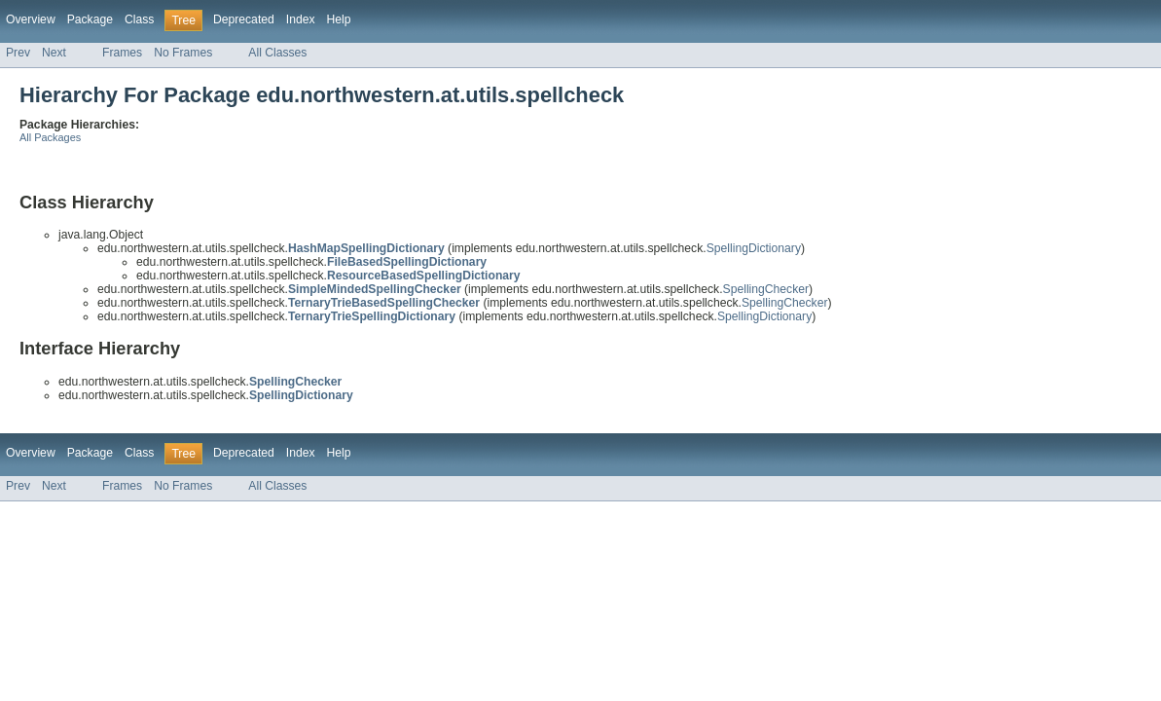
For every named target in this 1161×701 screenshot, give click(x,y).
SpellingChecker (766, 289)
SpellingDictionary (754, 248)
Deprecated (243, 19)
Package (90, 19)
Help (339, 19)
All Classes (277, 52)
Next (54, 52)
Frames (122, 52)
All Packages (50, 137)
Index (300, 19)
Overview (30, 19)
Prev (18, 52)
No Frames (183, 52)
